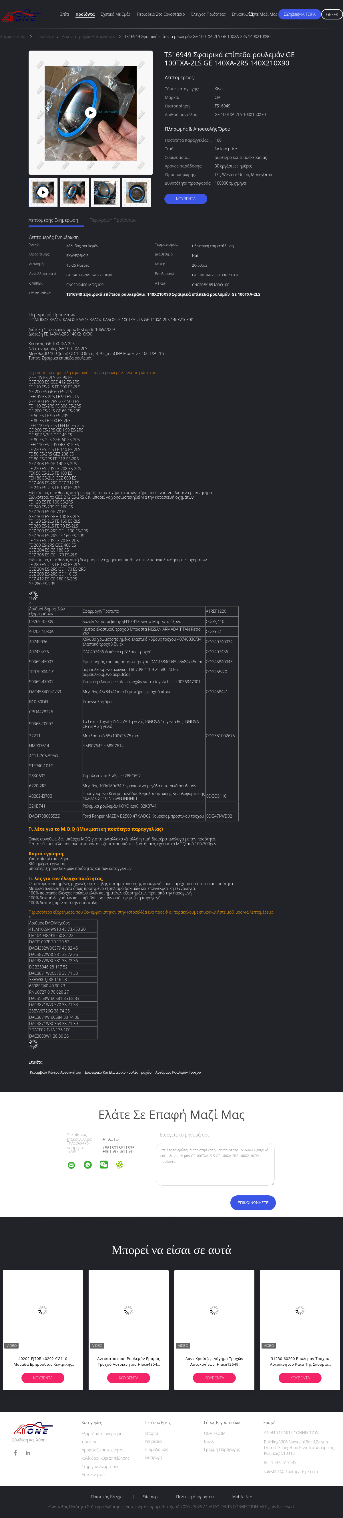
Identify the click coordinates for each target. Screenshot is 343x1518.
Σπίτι (64, 14)
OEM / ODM (215, 1433)
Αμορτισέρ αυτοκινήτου (103, 1450)
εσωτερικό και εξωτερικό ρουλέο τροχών (118, 1072)
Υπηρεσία (153, 1441)
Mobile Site (242, 1497)
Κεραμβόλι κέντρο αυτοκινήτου (55, 1072)
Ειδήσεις (291, 14)
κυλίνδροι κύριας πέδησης (105, 1458)
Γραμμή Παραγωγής (222, 1449)
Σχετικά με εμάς (116, 14)
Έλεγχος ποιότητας (208, 14)
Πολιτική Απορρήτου (195, 1497)
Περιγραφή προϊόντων (112, 220)
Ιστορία (151, 1433)
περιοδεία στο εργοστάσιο (161, 14)
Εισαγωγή (153, 1457)
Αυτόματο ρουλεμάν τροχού (178, 1072)
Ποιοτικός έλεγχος (107, 1497)
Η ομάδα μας (156, 1449)
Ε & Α (209, 1441)
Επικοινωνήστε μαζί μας (254, 14)
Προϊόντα (85, 14)
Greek (332, 14)
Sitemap (150, 1497)
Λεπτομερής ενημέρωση (53, 220)
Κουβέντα (186, 198)
